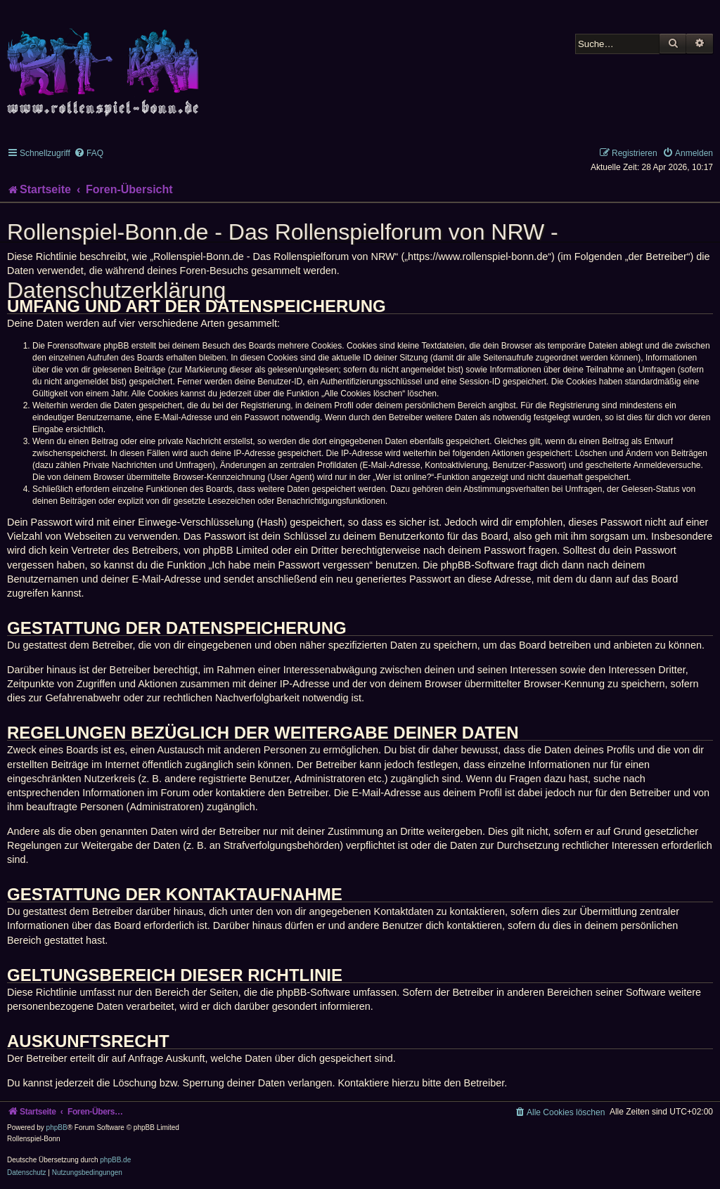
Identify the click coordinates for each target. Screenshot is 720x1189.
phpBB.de (115, 1160)
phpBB (57, 1127)
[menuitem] (88, 153)
